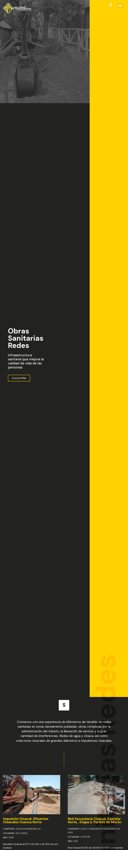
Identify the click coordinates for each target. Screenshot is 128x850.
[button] (120, 5)
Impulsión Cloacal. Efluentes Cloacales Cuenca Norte (25, 820)
